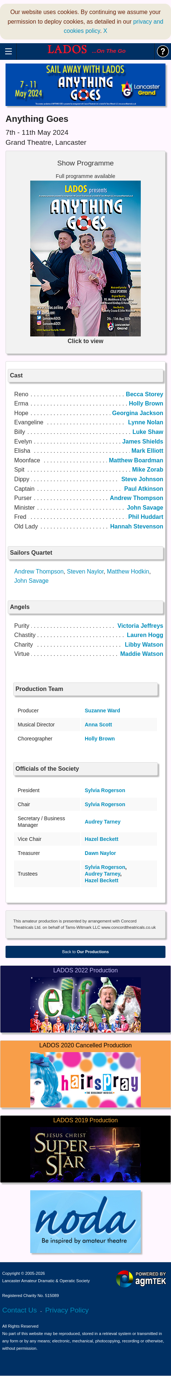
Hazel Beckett (101, 839)
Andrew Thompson (39, 571)
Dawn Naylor (100, 853)
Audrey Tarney (103, 822)
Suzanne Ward (102, 710)
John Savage (31, 581)
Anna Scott (98, 725)
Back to (85, 951)
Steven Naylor (85, 571)
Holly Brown (100, 739)
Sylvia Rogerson (105, 790)
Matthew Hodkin (128, 571)
